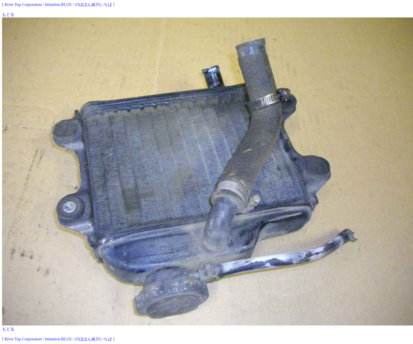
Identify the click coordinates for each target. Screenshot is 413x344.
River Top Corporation (23, 4)
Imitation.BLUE (58, 4)
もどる (8, 14)
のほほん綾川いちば (93, 4)
